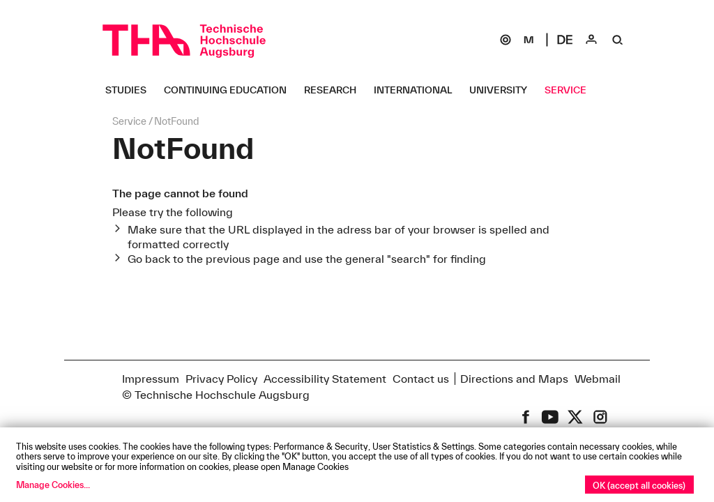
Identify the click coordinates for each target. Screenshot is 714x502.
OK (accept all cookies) (639, 485)
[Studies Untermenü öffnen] (131, 90)
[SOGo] (505, 39)
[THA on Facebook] (525, 417)
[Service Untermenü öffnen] (570, 90)
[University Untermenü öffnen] (503, 90)
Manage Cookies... (53, 484)
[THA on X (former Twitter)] (575, 417)
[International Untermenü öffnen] (418, 90)
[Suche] (618, 39)
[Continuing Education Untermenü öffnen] (230, 90)
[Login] (591, 39)
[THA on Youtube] (550, 417)
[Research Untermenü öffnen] (335, 90)
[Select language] (565, 39)
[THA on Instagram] (600, 417)
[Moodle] (528, 39)
